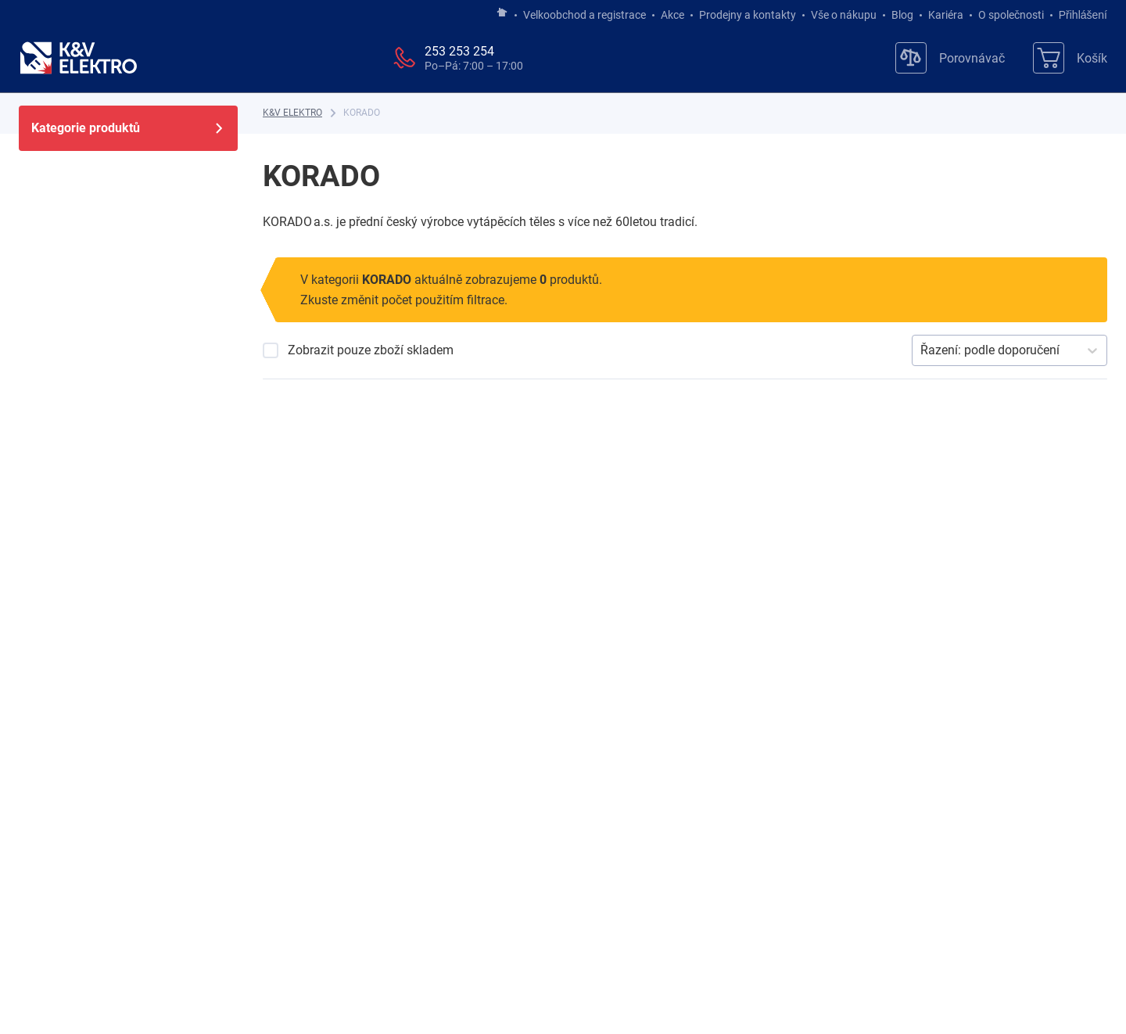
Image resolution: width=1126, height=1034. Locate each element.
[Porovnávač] (950, 58)
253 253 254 (459, 51)
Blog (902, 15)
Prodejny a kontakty (747, 15)
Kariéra (945, 15)
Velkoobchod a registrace (584, 15)
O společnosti (1011, 15)
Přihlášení (1078, 15)
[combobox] (921, 350)
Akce (672, 15)
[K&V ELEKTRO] (78, 58)
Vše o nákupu (844, 15)
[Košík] (1070, 58)
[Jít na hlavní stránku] (502, 13)
